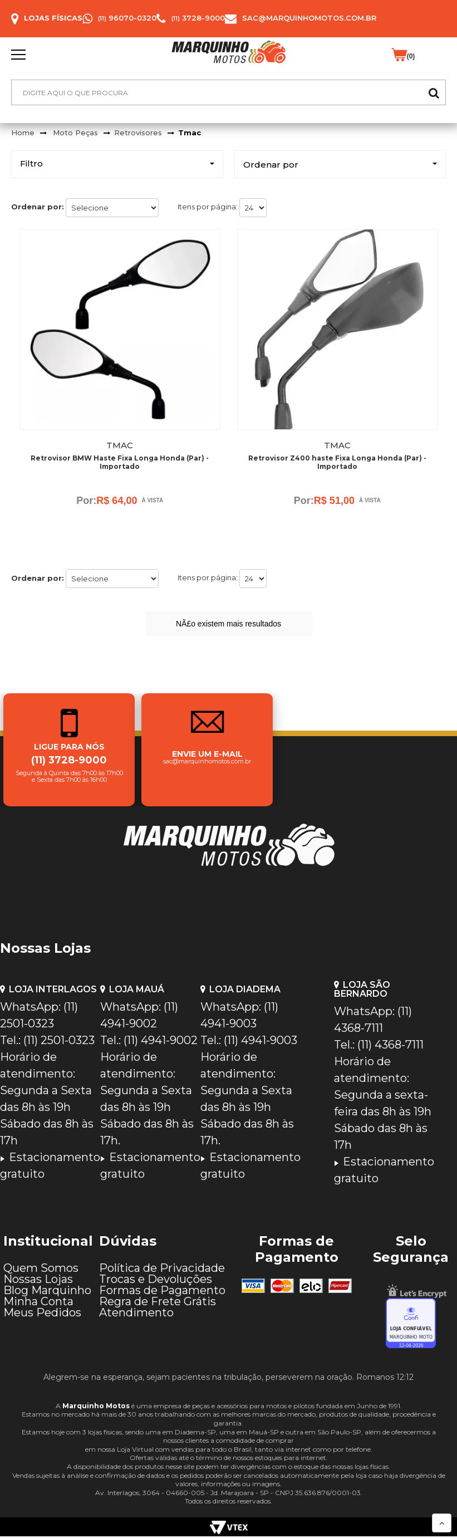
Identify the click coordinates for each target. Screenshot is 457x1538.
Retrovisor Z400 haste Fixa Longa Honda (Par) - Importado (337, 462)
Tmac (189, 132)
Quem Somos (40, 1269)
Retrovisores (138, 132)
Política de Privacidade (162, 1269)
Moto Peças (75, 132)
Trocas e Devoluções (155, 1280)
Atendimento (136, 1314)
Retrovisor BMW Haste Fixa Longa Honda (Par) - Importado (120, 462)
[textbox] (228, 92)
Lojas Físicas (53, 17)
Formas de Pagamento (162, 1291)
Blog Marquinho (47, 1291)
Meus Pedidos (42, 1314)
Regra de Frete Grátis (157, 1303)
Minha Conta (38, 1303)
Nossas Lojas (38, 1280)
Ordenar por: (37, 206)
